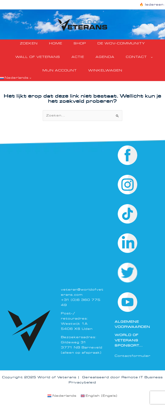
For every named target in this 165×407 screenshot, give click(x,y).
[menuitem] (62, 396)
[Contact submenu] (152, 57)
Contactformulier (133, 356)
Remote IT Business (142, 377)
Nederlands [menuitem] (64, 396)
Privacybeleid (82, 382)
